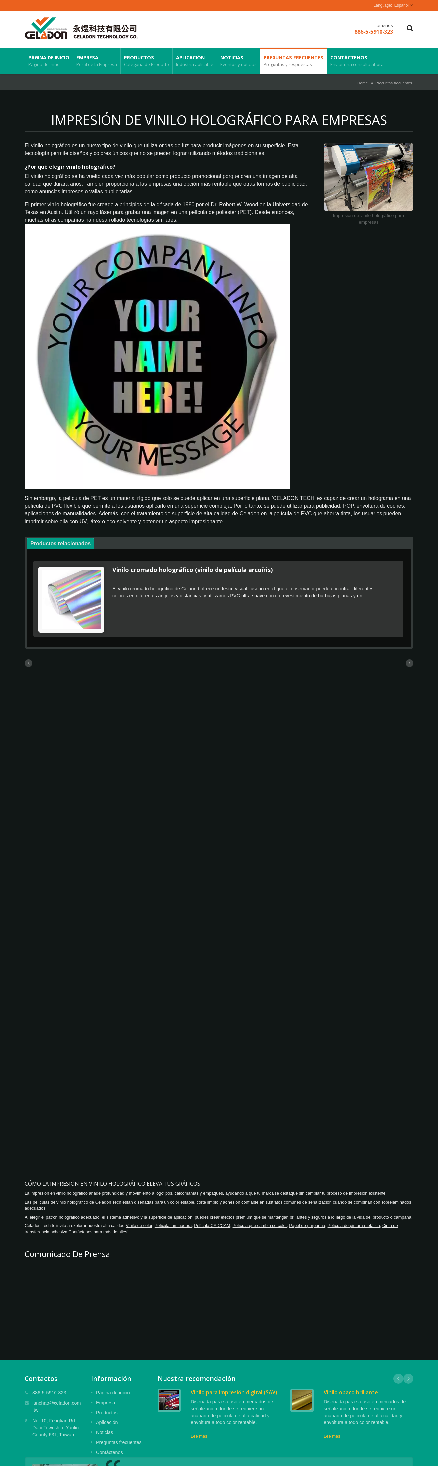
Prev (398, 1377)
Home (362, 83)
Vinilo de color (139, 1223)
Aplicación (195, 61)
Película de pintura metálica (354, 1223)
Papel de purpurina (307, 1223)
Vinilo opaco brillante (351, 1390)
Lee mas (199, 1434)
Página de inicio (49, 61)
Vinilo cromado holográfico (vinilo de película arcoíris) (192, 570)
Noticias (238, 61)
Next (408, 1377)
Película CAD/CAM (212, 1223)
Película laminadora (173, 1223)
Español (401, 5)
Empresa (96, 61)
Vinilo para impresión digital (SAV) (234, 1390)
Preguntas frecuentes (293, 61)
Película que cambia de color (260, 1223)
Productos (146, 61)
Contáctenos (357, 61)
